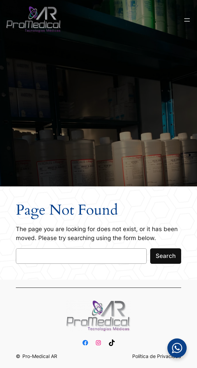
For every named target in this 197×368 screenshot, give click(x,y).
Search (166, 255)
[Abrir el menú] (187, 20)
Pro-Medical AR (39, 356)
